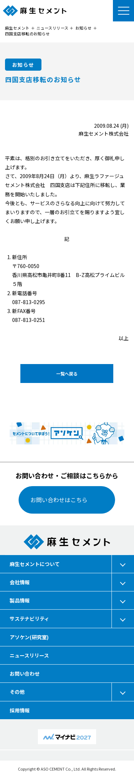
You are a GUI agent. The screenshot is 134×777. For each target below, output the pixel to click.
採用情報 (20, 709)
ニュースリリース (29, 655)
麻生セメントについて (35, 563)
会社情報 (20, 582)
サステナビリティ (29, 618)
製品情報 (20, 600)
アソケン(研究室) (29, 636)
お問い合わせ (25, 673)
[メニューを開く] (123, 10)
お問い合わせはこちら (59, 499)
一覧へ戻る (67, 373)
